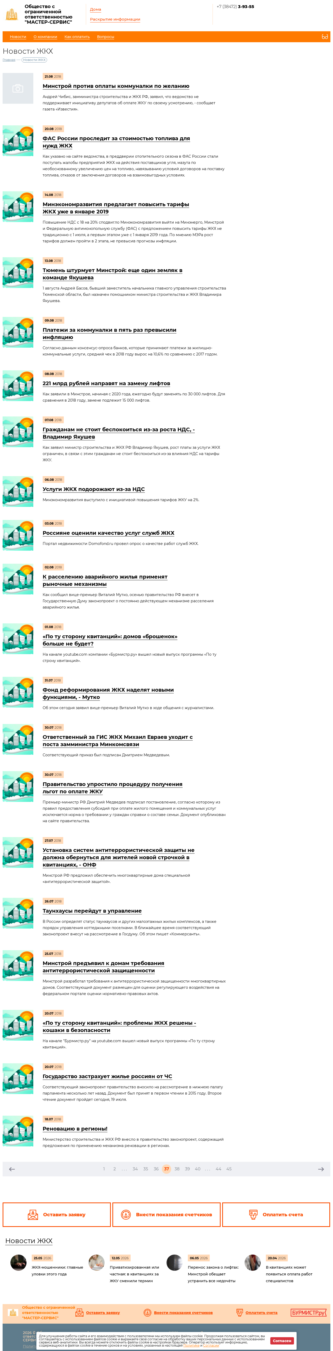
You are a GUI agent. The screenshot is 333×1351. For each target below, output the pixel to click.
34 (135, 1168)
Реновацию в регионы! (75, 1129)
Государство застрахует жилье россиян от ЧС (107, 1076)
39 (187, 1168)
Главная (9, 60)
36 (156, 1168)
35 (145, 1168)
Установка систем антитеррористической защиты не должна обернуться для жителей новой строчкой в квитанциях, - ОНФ (119, 857)
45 (229, 1168)
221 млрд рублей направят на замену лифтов (106, 383)
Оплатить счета (262, 1313)
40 (198, 1168)
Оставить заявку (103, 1313)
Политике (191, 1345)
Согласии (211, 1345)
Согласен (282, 1340)
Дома (95, 9)
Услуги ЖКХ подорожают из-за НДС (94, 489)
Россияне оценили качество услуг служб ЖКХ (108, 533)
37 (166, 1168)
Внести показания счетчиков (183, 1313)
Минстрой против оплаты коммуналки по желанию (116, 86)
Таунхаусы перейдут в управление (92, 911)
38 (177, 1168)
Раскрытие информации (115, 19)
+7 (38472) (235, 6)
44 (218, 1168)
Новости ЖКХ (29, 1241)
